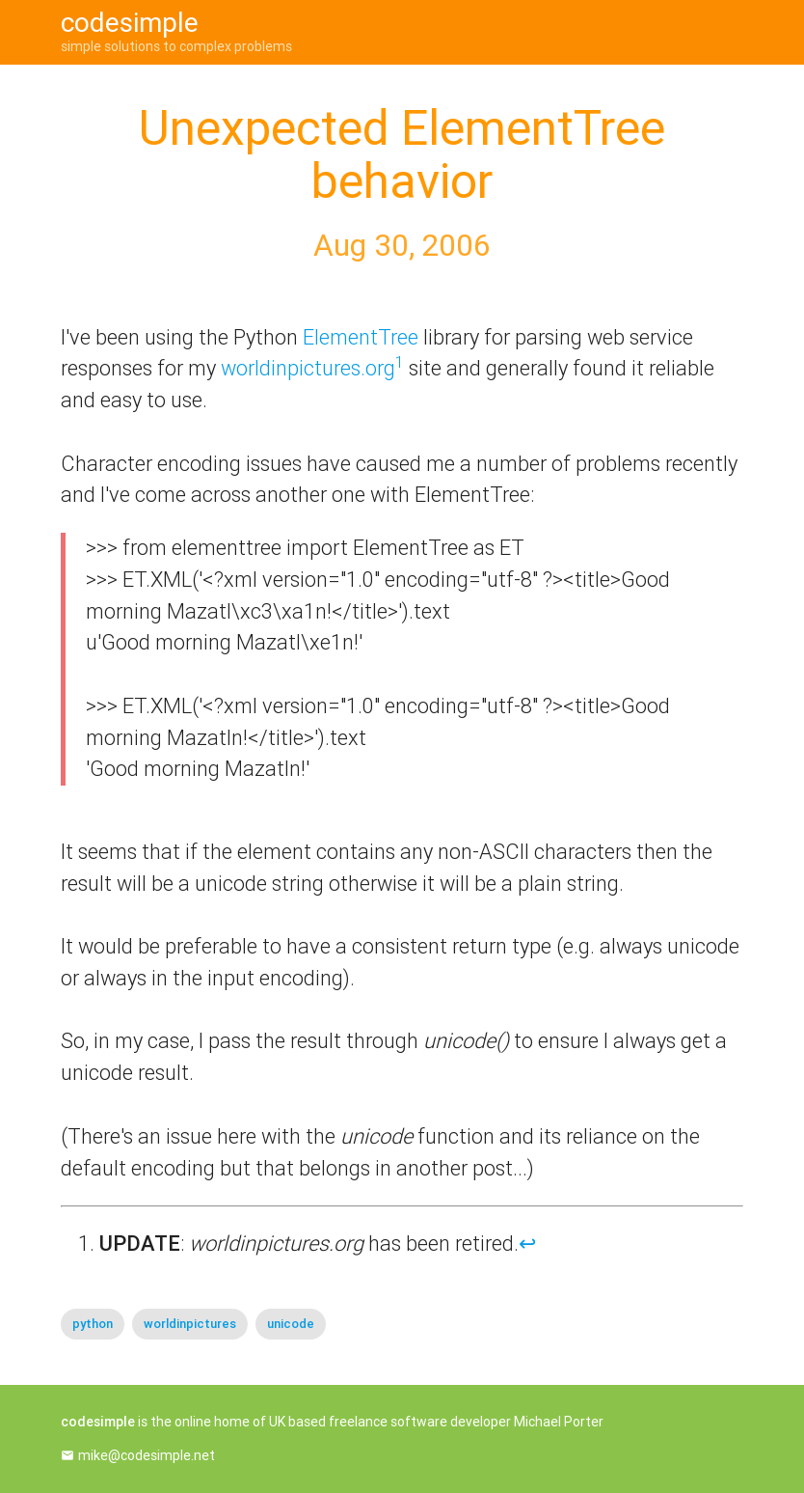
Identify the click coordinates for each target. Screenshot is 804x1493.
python (92, 1323)
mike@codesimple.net (146, 1455)
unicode (290, 1323)
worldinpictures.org (308, 368)
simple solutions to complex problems (176, 46)
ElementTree (360, 337)
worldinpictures (190, 1323)
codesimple (130, 22)
